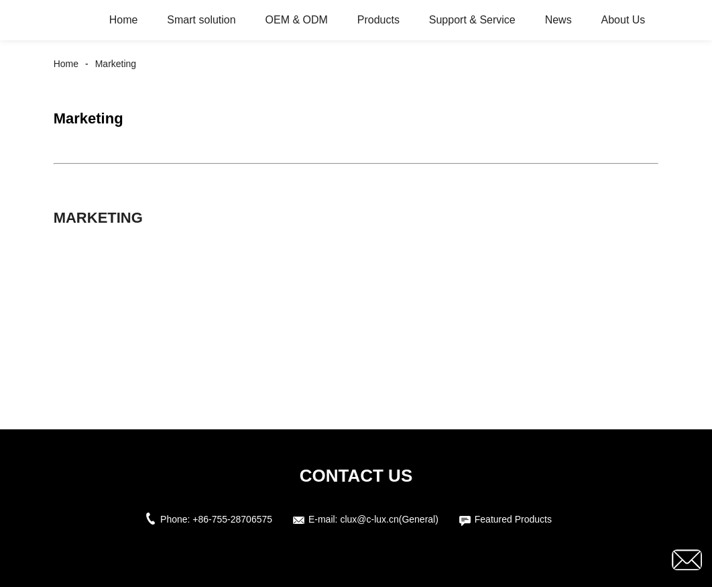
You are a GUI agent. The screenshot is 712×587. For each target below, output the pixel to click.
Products (378, 19)
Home (123, 19)
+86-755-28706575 (232, 519)
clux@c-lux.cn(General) (389, 519)
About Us (623, 19)
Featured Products (513, 519)
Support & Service (472, 19)
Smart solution (201, 19)
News (558, 19)
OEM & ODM (296, 19)
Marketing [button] (98, 217)
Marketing (115, 63)
